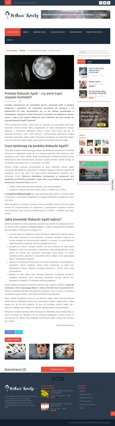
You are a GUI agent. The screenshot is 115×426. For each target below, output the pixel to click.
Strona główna (12, 32)
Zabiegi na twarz (39, 32)
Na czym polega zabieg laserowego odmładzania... (98, 92)
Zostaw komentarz (57, 369)
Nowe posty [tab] (89, 63)
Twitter (19, 332)
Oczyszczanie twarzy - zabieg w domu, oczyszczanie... (97, 70)
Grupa (10, 40)
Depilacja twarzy (95, 82)
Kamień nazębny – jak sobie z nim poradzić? (61, 405)
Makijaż (26, 32)
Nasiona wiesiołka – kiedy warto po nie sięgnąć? (62, 392)
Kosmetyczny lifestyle (94, 32)
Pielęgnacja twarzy (57, 32)
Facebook (9, 332)
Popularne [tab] (81, 62)
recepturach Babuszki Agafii (19, 194)
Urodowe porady (76, 32)
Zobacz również (13, 340)
